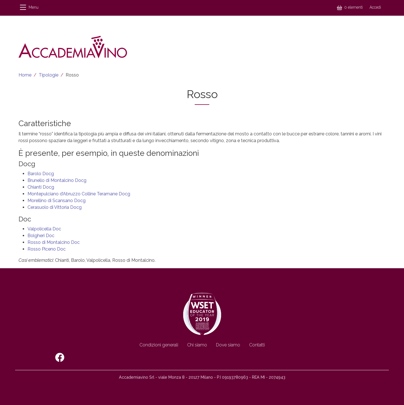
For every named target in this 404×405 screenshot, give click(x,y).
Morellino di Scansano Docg (56, 200)
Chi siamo (197, 345)
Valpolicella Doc (44, 229)
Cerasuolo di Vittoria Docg (54, 207)
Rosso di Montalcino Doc (53, 242)
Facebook (59, 357)
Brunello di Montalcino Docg (56, 180)
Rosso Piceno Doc (46, 249)
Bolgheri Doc (40, 235)
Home (25, 75)
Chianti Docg (40, 187)
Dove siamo (228, 345)
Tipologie (48, 75)
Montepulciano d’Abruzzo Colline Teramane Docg (78, 193)
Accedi (375, 7)
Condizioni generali (158, 345)
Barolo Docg (40, 173)
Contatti (257, 345)
